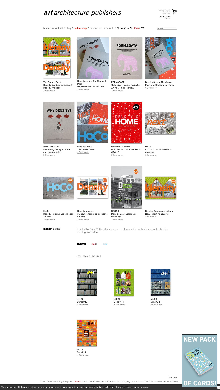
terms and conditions (160, 382)
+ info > (144, 387)
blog (68, 28)
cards (85, 382)
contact (108, 28)
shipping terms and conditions (135, 382)
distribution (95, 382)
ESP (142, 28)
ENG (136, 28)
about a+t (57, 28)
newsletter (96, 28)
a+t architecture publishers (86, 12)
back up (173, 377)
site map (175, 382)
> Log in (167, 18)
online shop (80, 28)
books (78, 382)
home (46, 28)
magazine (69, 382)
